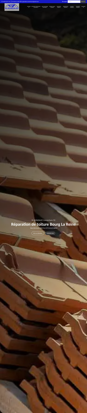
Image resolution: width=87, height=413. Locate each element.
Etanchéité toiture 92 (78, 7)
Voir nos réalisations (37, 233)
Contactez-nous (50, 233)
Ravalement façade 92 (59, 7)
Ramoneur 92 (83, 7)
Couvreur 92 (29, 7)
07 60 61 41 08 (15, 1)
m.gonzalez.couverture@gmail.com (30, 1)
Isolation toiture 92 (72, 7)
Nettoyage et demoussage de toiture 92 (35, 7)
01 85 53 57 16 (6, 1)
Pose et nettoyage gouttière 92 (45, 7)
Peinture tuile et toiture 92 (52, 7)
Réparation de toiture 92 (65, 7)
